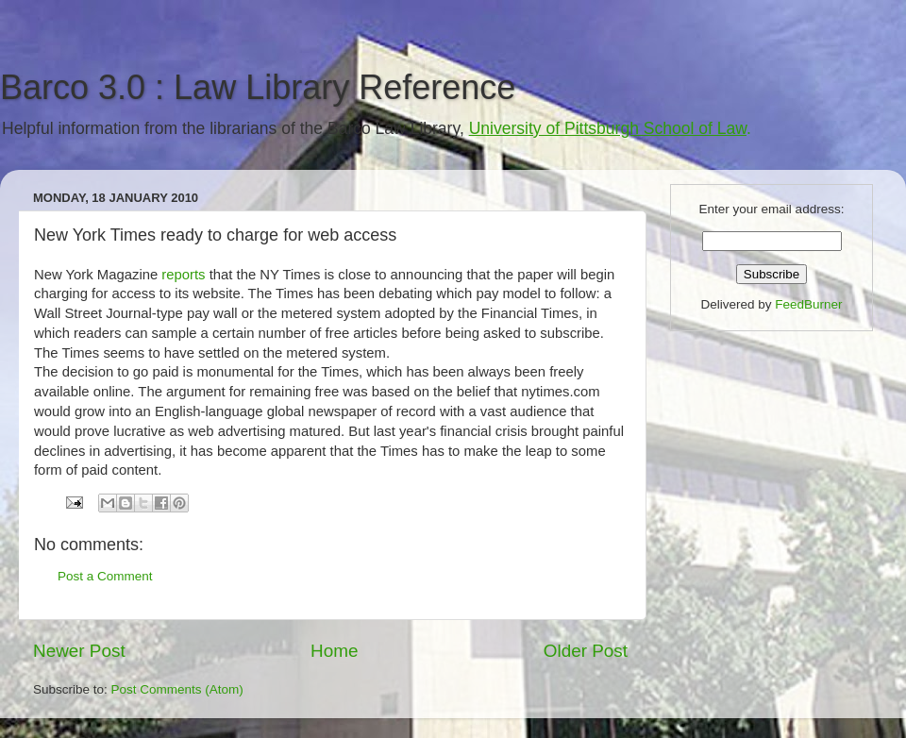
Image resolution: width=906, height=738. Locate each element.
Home (334, 651)
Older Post (586, 651)
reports (183, 274)
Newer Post (79, 651)
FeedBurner (808, 304)
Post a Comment (105, 576)
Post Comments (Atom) (177, 689)
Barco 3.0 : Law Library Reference (257, 87)
